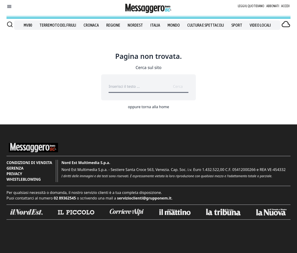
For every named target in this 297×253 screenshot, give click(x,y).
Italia (155, 25)
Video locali (260, 25)
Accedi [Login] (285, 6)
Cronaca (91, 25)
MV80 (28, 25)
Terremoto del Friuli (57, 25)
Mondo (174, 25)
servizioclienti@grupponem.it (144, 198)
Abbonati (272, 6)
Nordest (135, 25)
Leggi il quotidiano (251, 6)
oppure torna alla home (148, 106)
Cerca (178, 86)
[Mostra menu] (9, 6)
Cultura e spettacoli (205, 25)
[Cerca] (9, 24)
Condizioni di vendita (29, 162)
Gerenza (14, 168)
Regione (113, 25)
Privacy (14, 173)
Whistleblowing (23, 179)
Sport (236, 25)
